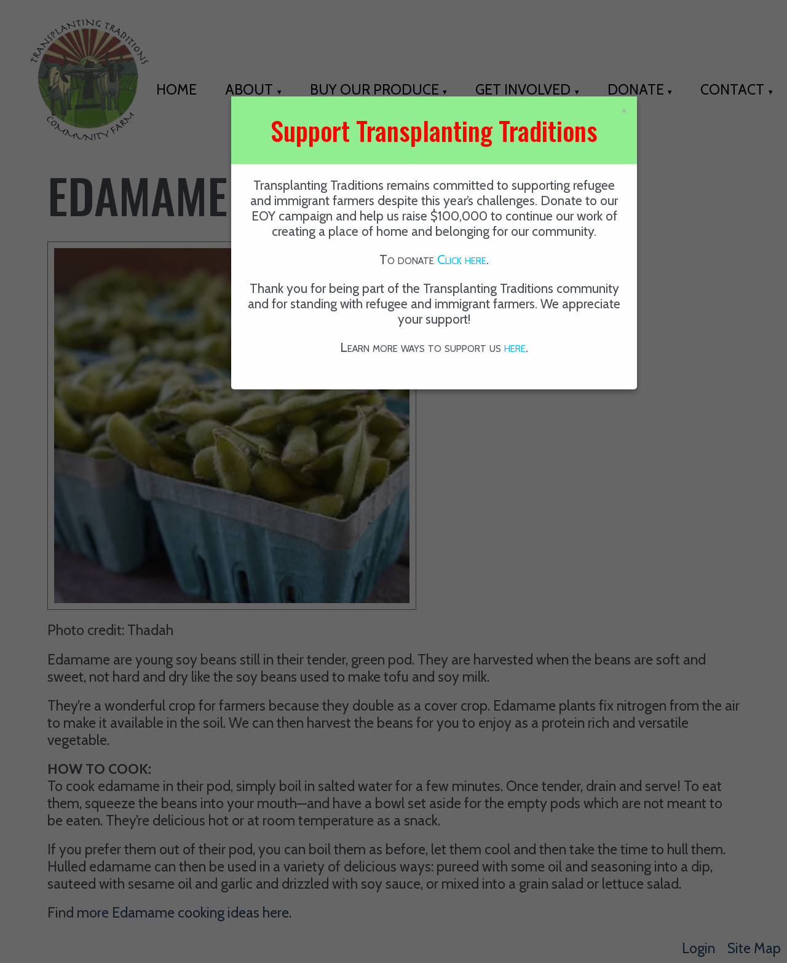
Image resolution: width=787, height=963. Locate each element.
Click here (461, 259)
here (515, 347)
